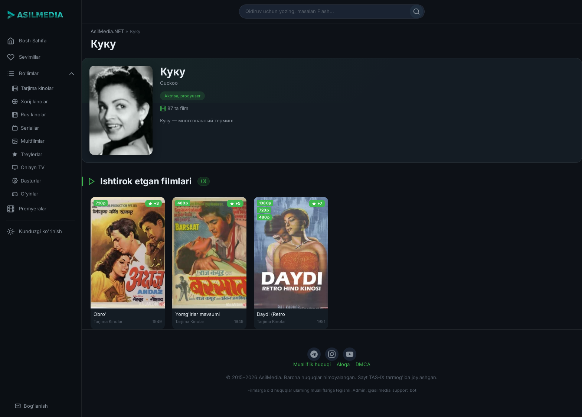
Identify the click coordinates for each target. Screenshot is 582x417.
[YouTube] (349, 354)
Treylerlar (27, 154)
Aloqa (343, 364)
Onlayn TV (28, 167)
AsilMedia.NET (107, 31)
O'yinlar (25, 194)
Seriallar (25, 128)
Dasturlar (26, 181)
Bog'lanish (31, 406)
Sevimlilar (23, 57)
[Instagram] (332, 354)
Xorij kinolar (30, 101)
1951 (321, 321)
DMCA (363, 364)
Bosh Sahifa (26, 41)
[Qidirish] (416, 11)
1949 (157, 321)
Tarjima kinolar (32, 88)
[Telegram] (314, 354)
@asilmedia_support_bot (392, 390)
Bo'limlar (41, 73)
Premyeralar (26, 209)
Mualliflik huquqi (312, 364)
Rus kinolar (29, 114)
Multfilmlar (28, 141)
